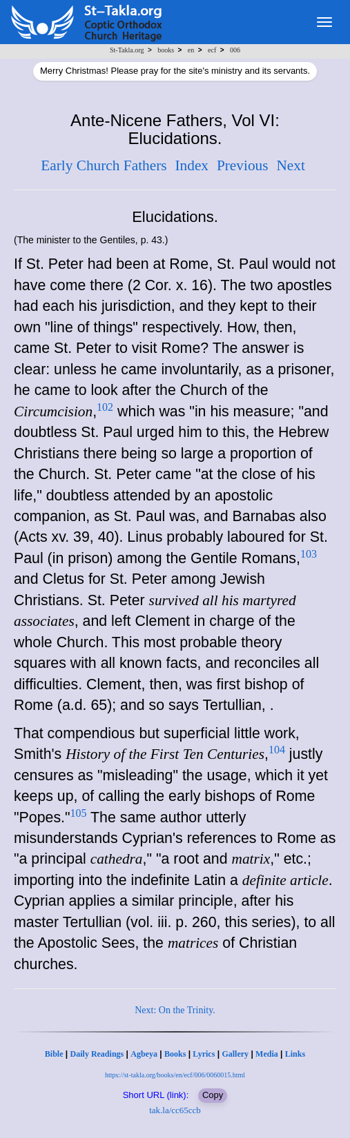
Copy (212, 1095)
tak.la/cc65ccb (175, 1110)
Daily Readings (97, 1054)
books (165, 50)
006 (235, 50)
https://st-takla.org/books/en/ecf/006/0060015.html (175, 1075)
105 (78, 813)
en (191, 50)
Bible (54, 1054)
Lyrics (204, 1054)
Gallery (235, 1054)
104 (277, 749)
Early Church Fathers (103, 165)
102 (105, 407)
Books (175, 1054)
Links (295, 1054)
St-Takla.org (127, 50)
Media (266, 1054)
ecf (212, 50)
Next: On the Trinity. (175, 1010)
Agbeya (143, 1054)
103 (308, 554)
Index (191, 165)
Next (290, 165)
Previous (243, 165)
